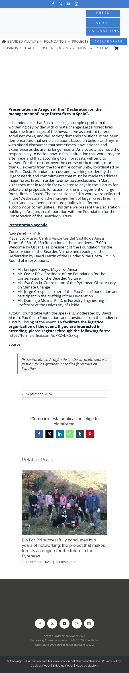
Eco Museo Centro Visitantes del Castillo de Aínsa (61, 238)
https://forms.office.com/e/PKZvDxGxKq (43, 335)
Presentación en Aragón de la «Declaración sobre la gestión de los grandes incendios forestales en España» (65, 364)
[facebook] (53, 4)
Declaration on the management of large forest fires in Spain (61, 200)
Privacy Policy (111, 661)
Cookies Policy (41, 665)
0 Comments (65, 562)
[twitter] (60, 4)
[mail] (89, 624)
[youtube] (68, 4)
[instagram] (76, 4)
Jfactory (93, 665)
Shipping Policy (63, 665)
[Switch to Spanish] (124, 48)
